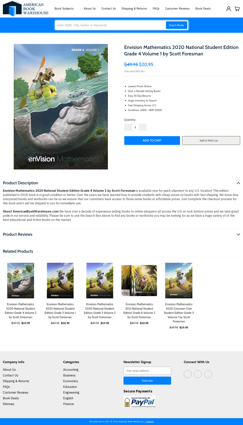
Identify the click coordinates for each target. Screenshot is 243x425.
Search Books (176, 25)
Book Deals (203, 8)
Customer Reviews (177, 8)
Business (69, 375)
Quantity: (130, 119)
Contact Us (108, 8)
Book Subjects (66, 8)
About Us (90, 8)
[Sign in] (229, 9)
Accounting (70, 369)
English (68, 398)
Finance (68, 404)
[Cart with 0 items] (237, 9)
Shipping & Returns (134, 8)
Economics (70, 381)
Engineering (71, 392)
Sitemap (8, 404)
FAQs (156, 8)
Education (70, 387)
